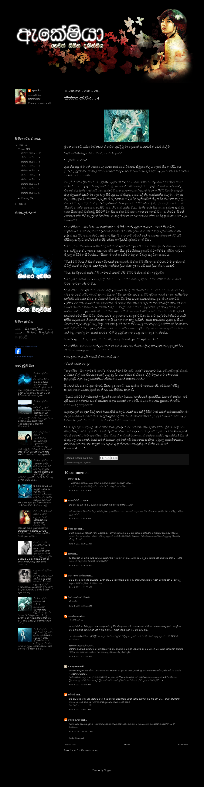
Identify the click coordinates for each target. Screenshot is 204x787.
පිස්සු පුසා (72, 528)
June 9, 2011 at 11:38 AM (80, 656)
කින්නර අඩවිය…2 (30, 188)
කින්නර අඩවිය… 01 (30, 192)
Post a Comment (76, 738)
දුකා (70, 553)
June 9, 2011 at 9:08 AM (80, 518)
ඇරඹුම (18, 329)
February (25, 198)
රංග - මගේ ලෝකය (77, 575)
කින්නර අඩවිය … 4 (30, 179)
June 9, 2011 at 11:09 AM (80, 587)
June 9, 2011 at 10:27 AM (80, 543)
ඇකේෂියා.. (73, 616)
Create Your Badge (24, 356)
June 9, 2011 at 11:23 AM (80, 606)
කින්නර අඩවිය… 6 (30, 170)
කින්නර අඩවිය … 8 (30, 161)
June (23, 149)
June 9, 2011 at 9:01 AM (80, 490)
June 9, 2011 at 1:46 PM (80, 684)
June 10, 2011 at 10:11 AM (81, 731)
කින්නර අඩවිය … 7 (30, 166)
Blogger (107, 770)
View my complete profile (40, 103)
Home (127, 744)
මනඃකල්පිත (77, 462)
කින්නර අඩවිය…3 (30, 184)
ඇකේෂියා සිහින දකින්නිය (26, 346)
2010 (21, 204)
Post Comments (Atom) (87, 750)
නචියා (71, 478)
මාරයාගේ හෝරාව (77, 597)
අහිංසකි (71, 694)
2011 (21, 145)
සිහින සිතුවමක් (40, 333)
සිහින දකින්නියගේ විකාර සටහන (42, 512)
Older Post (183, 744)
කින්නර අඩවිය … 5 (30, 175)
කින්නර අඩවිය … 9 (30, 157)
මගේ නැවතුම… (41, 542)
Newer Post (70, 744)
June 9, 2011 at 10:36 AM (80, 565)
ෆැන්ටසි (87, 462)
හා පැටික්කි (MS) (76, 500)
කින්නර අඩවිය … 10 (31, 153)
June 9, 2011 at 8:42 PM (80, 709)
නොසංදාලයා (74, 720)
